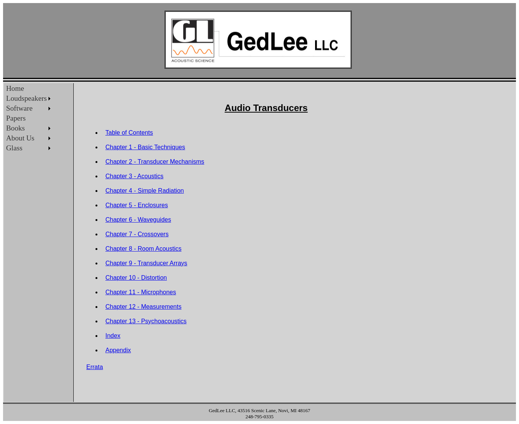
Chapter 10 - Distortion (136, 277)
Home (15, 88)
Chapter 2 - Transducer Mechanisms (154, 161)
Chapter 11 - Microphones (140, 292)
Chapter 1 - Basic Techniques (145, 147)
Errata (94, 367)
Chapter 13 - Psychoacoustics (146, 321)
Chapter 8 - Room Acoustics (143, 248)
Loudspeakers (26, 98)
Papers (16, 118)
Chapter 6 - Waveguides (138, 219)
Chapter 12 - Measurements (143, 306)
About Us (20, 138)
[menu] (28, 118)
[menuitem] (28, 89)
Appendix (118, 350)
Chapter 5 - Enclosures (136, 205)
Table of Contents (129, 132)
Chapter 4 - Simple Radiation (144, 190)
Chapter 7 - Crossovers (136, 234)
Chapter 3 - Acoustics (134, 176)
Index (112, 335)
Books (15, 128)
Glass (14, 148)
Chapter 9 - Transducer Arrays (146, 263)
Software (19, 108)
